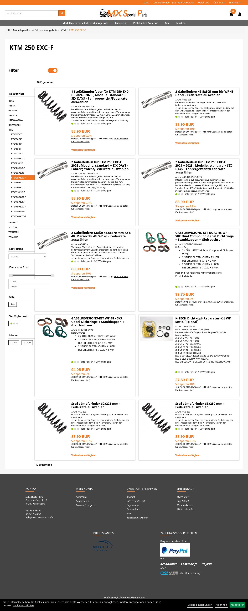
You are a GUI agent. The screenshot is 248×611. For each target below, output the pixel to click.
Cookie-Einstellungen (200, 604)
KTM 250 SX (17, 152)
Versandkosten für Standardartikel (109, 133)
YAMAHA (13, 226)
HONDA (12, 104)
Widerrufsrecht (185, 513)
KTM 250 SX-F (18, 157)
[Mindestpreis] (28, 270)
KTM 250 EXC (17, 162)
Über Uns (219, 2)
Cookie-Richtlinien (23, 605)
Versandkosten (185, 509)
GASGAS (12, 99)
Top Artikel (183, 505)
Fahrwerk (120, 23)
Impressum (133, 509)
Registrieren (82, 505)
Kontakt (131, 501)
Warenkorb (203, 2)
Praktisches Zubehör (145, 23)
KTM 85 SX (16, 137)
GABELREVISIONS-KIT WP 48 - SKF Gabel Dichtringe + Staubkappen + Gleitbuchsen (118, 320)
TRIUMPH (13, 221)
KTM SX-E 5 (16, 123)
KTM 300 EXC (17, 176)
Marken (180, 23)
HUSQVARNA (15, 109)
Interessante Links (136, 505)
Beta (11, 89)
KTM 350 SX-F (18, 181)
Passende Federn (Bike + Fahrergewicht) (173, 2)
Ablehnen (221, 604)
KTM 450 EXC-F (18, 195)
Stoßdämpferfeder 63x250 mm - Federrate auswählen (208, 410)
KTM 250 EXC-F (77, 30)
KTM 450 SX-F (18, 190)
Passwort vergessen (86, 509)
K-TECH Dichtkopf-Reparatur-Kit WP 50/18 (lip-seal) (209, 319)
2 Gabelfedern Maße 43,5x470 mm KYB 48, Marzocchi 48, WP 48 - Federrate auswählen (118, 231)
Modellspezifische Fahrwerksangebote (85, 23)
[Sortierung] (27, 245)
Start (146, 2)
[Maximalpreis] (28, 275)
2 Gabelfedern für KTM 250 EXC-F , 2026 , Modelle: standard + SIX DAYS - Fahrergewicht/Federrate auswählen (118, 159)
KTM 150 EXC (17, 147)
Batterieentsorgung (137, 522)
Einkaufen (235, 2)
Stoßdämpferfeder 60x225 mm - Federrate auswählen (117, 410)
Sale (167, 23)
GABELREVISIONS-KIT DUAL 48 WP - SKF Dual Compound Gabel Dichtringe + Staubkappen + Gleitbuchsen (208, 233)
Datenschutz (133, 513)
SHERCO (12, 211)
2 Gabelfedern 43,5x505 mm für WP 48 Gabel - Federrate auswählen (208, 83)
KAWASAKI (14, 114)
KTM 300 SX (17, 171)
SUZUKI (12, 216)
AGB (129, 518)
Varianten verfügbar (105, 142)
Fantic (12, 94)
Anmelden (81, 501)
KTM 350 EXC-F (18, 186)
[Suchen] (61, 13)
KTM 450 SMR (18, 200)
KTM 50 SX (16, 128)
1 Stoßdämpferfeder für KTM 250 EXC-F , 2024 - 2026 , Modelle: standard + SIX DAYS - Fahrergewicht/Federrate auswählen (118, 87)
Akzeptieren (237, 604)
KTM (63, 30)
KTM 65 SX (16, 133)
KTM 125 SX (17, 142)
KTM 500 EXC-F (18, 205)
